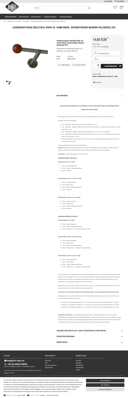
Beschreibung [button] (90, 95)
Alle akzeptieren (105, 380)
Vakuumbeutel (24, 17)
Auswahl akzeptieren (105, 389)
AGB (46, 363)
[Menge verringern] (98, 67)
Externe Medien (21, 395)
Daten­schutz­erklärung (51, 365)
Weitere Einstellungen (52, 395)
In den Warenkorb (113, 66)
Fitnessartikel (36, 17)
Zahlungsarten (79, 365)
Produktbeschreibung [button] (90, 336)
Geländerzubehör (11, 17)
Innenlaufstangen (65, 17)
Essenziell (9, 395)
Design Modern (26, 21)
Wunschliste (97, 82)
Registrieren (119, 1)
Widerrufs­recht (49, 367)
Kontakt (78, 370)
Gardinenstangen (51, 17)
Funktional (42, 395)
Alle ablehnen (105, 385)
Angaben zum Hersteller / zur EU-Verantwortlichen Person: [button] (90, 331)
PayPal (32, 395)
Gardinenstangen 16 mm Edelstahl (14, 21)
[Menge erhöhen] (98, 65)
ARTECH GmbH (71, 59)
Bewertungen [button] (90, 342)
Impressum (48, 360)
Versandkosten (106, 46)
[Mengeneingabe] (94, 66)
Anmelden (108, 1)
